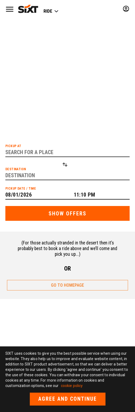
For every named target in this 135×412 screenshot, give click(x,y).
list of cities (47, 88)
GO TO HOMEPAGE (67, 285)
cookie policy (72, 385)
